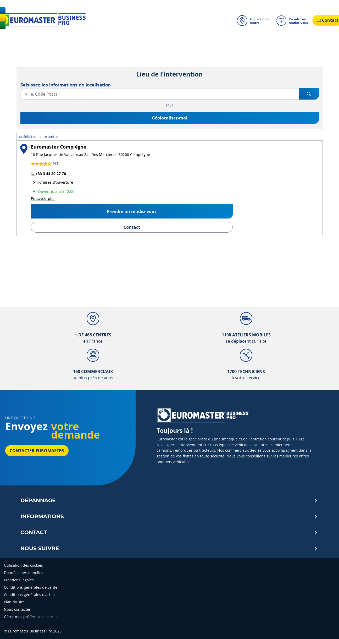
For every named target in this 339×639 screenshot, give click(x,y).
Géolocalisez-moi (169, 118)
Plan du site (14, 601)
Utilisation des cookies (23, 565)
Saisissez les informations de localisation (65, 85)
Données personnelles (23, 572)
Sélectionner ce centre (38, 136)
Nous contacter (17, 609)
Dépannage (169, 500)
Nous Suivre (169, 548)
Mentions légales (19, 579)
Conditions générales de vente (30, 587)
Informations (169, 516)
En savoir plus (43, 198)
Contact (132, 227)
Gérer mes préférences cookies (31, 616)
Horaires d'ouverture (52, 182)
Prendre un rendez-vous (132, 211)
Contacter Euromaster (37, 451)
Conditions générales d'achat (29, 594)
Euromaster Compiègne (58, 146)
